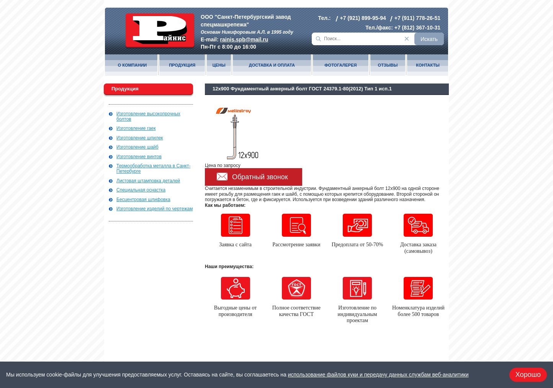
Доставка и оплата (272, 65)
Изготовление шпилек (139, 138)
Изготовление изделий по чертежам (154, 208)
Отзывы (388, 65)
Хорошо (528, 374)
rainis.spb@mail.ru (244, 39)
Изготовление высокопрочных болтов (148, 116)
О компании (132, 65)
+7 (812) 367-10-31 (417, 28)
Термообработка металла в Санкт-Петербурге (153, 168)
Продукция (182, 65)
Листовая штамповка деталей (148, 180)
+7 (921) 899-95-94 (363, 18)
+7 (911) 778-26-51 (417, 18)
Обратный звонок (260, 177)
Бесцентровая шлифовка (143, 199)
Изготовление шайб (137, 147)
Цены (219, 65)
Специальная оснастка (140, 190)
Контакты (428, 65)
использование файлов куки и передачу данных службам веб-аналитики (378, 375)
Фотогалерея (340, 65)
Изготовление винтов (139, 156)
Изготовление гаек (136, 128)
